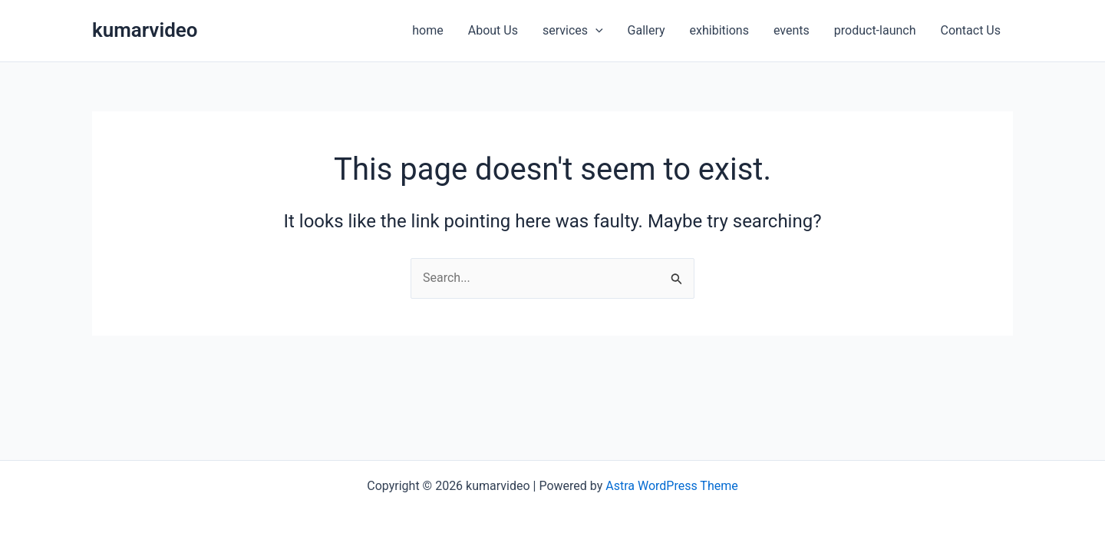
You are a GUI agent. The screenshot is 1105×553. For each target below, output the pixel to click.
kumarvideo (145, 29)
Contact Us (970, 30)
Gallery (646, 30)
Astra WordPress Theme (671, 485)
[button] (595, 30)
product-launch (875, 30)
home (427, 30)
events (792, 30)
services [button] (573, 30)
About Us (493, 30)
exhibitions (719, 30)
